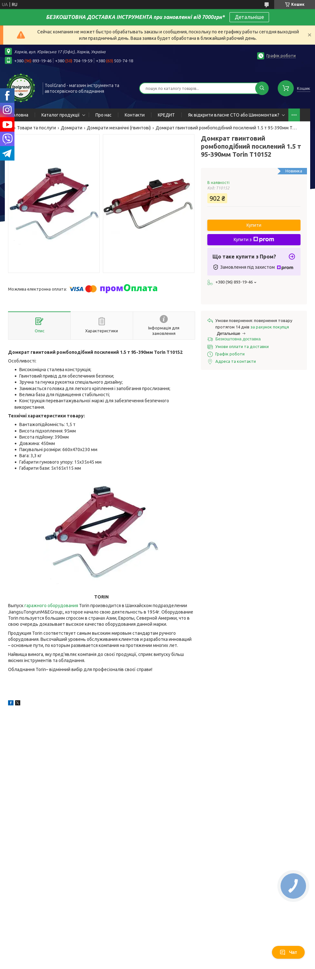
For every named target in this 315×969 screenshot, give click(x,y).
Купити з (254, 239)
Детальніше (249, 17)
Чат (288, 952)
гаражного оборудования (51, 605)
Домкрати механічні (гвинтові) (119, 127)
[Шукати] (262, 88)
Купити (254, 225)
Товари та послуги (36, 127)
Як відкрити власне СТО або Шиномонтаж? (233, 115)
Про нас (103, 115)
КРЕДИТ (166, 115)
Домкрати (71, 127)
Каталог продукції (60, 115)
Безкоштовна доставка (238, 338)
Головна (19, 115)
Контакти (135, 115)
